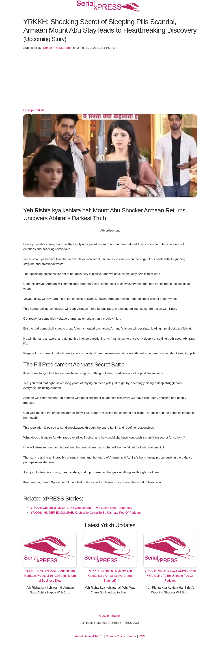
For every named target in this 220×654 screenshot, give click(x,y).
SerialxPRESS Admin (57, 48)
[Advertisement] (110, 80)
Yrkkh (40, 110)
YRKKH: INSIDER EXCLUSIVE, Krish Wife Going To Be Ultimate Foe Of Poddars (86, 512)
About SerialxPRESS (89, 636)
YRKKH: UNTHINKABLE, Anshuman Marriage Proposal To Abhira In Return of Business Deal (50, 575)
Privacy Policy (115, 636)
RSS (142, 636)
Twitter (131, 636)
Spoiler (116, 615)
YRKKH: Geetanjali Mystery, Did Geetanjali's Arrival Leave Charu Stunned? (81, 508)
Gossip (28, 110)
